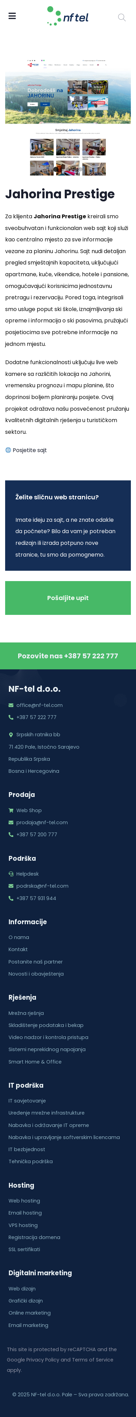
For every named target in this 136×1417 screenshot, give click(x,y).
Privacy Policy (42, 1359)
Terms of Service (92, 1359)
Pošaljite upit (68, 597)
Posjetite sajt (26, 450)
